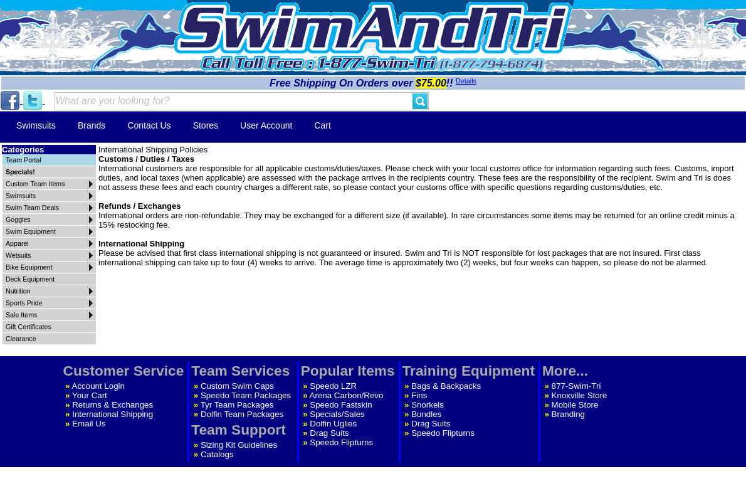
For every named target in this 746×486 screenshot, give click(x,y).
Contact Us (149, 125)
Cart (322, 125)
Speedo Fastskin (341, 404)
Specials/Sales (337, 414)
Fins (419, 395)
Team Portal (23, 160)
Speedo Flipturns (341, 442)
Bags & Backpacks (446, 386)
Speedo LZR (333, 386)
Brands (91, 125)
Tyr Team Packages (237, 404)
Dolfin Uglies (333, 423)
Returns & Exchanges (112, 404)
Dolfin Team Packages (242, 414)
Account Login (98, 386)
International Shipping (112, 414)
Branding (568, 414)
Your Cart (89, 395)
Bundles (426, 414)
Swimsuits (36, 125)
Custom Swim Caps (237, 386)
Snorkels (427, 404)
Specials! (20, 172)
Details (466, 81)
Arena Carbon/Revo (347, 395)
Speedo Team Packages (246, 395)
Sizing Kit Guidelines (239, 445)
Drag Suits (329, 433)
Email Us (88, 423)
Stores (205, 125)
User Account (266, 125)
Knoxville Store (579, 395)
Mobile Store (575, 404)
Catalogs (217, 454)
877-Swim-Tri (576, 386)
